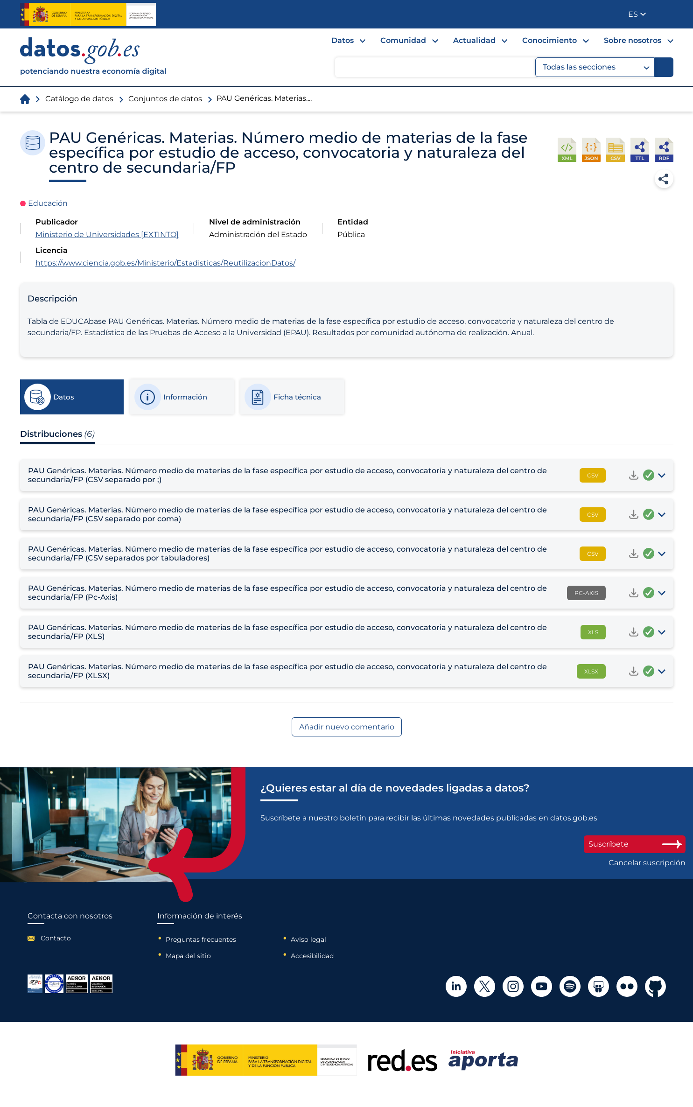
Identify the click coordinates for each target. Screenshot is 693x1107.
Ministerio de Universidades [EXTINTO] (107, 234)
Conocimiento (549, 40)
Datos (342, 40)
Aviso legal (308, 939)
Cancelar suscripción (647, 863)
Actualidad (474, 40)
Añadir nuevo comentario (346, 726)
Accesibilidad (312, 956)
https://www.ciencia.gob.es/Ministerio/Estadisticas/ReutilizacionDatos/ (165, 263)
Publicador (667, 14)
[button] (637, 14)
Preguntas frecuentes (201, 939)
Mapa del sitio (188, 956)
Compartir (664, 178)
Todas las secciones (596, 67)
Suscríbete (634, 844)
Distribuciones (57, 434)
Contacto (56, 938)
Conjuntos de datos (165, 98)
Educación (48, 203)
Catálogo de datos (79, 98)
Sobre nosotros (632, 40)
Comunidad (403, 40)
